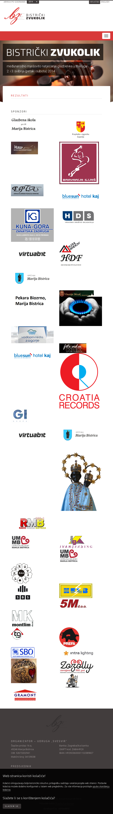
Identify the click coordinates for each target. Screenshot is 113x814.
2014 (30, 2)
